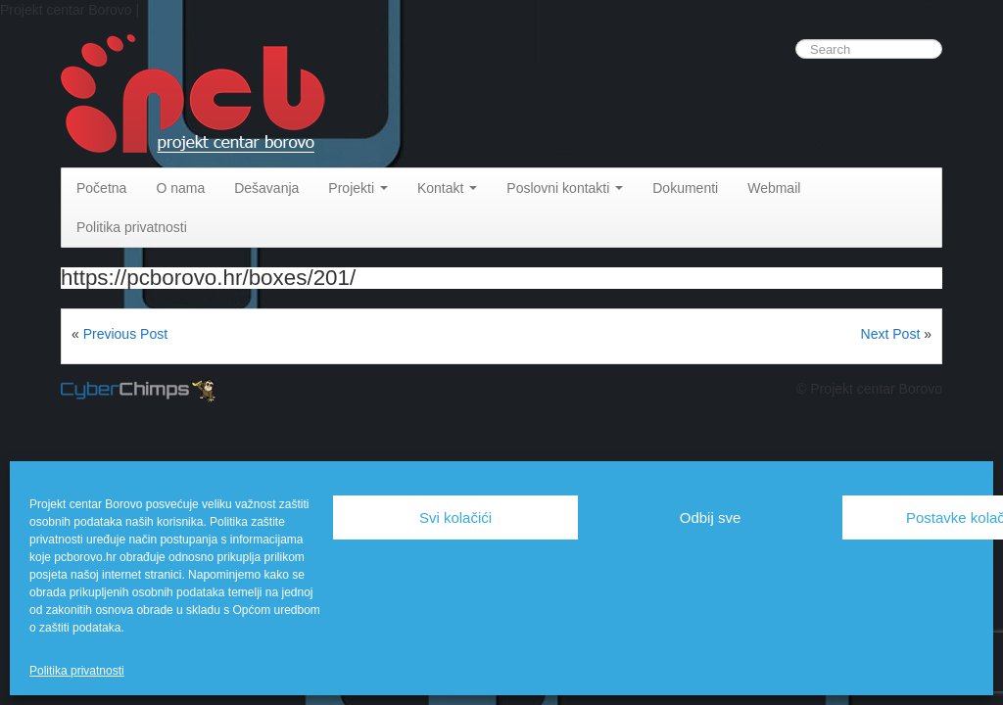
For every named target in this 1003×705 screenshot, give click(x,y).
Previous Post (125, 334)
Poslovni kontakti (564, 188)
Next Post (891, 334)
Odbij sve (710, 517)
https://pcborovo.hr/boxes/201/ (208, 277)
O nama (180, 188)
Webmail (773, 188)
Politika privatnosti (76, 671)
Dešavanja (266, 188)
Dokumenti (685, 188)
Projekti (358, 188)
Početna (101, 188)
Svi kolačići (455, 517)
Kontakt (447, 188)
